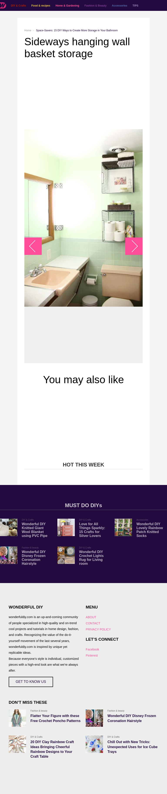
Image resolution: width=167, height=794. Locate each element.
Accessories (119, 5)
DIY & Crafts (18, 5)
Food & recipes (40, 5)
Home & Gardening (67, 5)
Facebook (92, 649)
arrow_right (132, 246)
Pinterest (92, 655)
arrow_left (35, 246)
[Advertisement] (83, 94)
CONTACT (93, 623)
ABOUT (91, 617)
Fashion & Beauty (96, 5)
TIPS (136, 5)
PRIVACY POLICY (98, 629)
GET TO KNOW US (31, 682)
